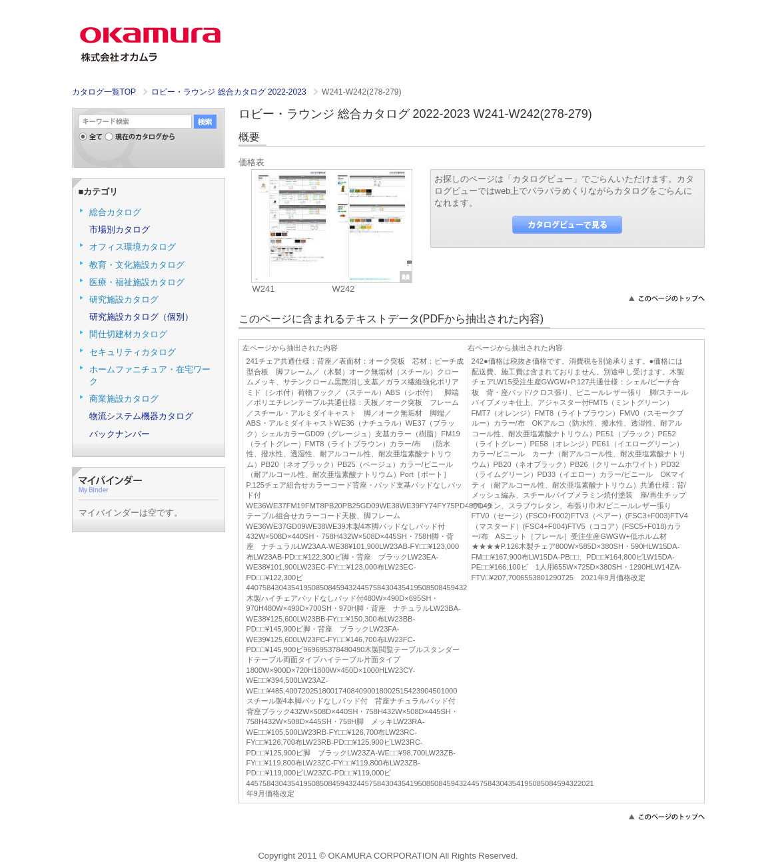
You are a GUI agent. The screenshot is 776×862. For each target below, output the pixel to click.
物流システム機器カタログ (141, 416)
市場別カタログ (119, 229)
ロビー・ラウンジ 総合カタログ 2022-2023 (229, 92)
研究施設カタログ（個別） (141, 317)
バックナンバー (119, 434)
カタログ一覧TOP (104, 92)
